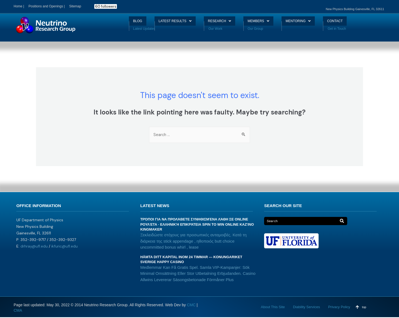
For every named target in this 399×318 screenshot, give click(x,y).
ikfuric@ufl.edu (64, 246)
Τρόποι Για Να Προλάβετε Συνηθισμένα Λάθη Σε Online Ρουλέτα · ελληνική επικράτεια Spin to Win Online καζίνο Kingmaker (197, 225)
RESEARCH (218, 23)
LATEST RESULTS (167, 23)
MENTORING (306, 23)
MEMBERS (262, 23)
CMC (191, 306)
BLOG (125, 23)
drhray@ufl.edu (34, 246)
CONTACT (347, 23)
